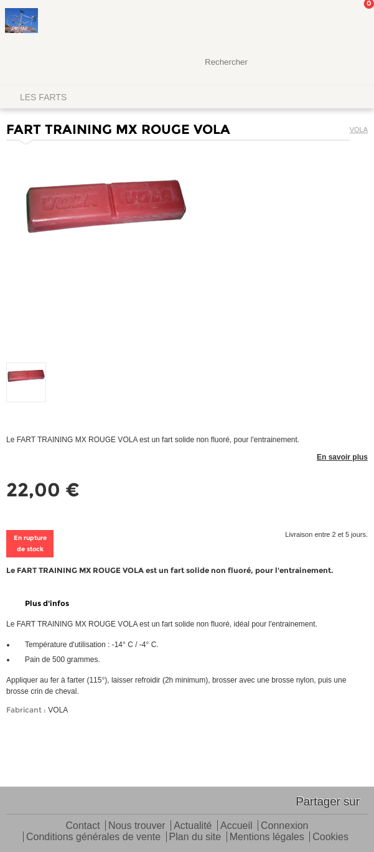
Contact (83, 826)
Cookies (330, 837)
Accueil (236, 826)
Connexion (285, 826)
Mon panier (354, 22)
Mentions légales (267, 837)
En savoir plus (342, 457)
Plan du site (195, 837)
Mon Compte (318, 22)
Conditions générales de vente (93, 837)
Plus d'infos (47, 603)
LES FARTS (43, 97)
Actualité (193, 826)
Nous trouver (137, 826)
